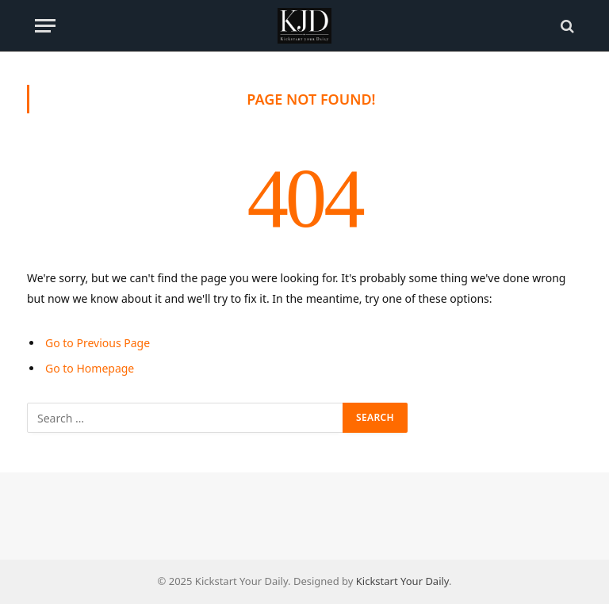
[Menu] (45, 26)
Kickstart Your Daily (402, 581)
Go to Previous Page (97, 342)
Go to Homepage (89, 368)
